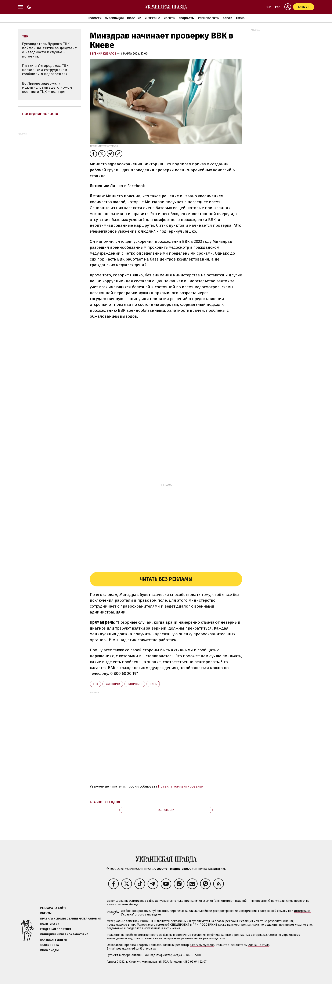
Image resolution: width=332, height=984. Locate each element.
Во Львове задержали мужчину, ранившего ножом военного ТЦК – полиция (47, 87)
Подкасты (187, 18)
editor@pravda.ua (143, 948)
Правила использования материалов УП (70, 918)
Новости (94, 18)
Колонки (134, 18)
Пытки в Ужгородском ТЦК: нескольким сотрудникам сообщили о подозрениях (45, 69)
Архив (240, 18)
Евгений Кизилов (103, 53)
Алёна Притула (258, 945)
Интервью (152, 18)
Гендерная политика (55, 929)
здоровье (135, 684)
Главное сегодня (105, 802)
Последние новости (40, 114)
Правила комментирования (181, 786)
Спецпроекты (208, 18)
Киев (153, 684)
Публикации (114, 18)
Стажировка (49, 945)
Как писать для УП (53, 939)
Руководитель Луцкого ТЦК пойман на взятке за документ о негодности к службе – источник (49, 50)
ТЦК (95, 684)
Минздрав (113, 684)
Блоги (227, 18)
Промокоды (49, 950)
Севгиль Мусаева (202, 945)
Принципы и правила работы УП (64, 934)
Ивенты (169, 18)
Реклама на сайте (53, 908)
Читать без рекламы (166, 579)
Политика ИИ (49, 923)
